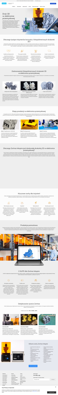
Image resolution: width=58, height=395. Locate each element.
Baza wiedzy (12, 381)
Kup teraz (12, 373)
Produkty (13, 6)
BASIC (36, 310)
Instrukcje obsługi (13, 382)
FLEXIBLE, (33, 310)
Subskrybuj (53, 379)
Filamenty (3, 385)
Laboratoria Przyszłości (14, 377)
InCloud (30, 6)
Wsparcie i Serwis (42, 6)
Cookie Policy (34, 391)
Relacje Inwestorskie (35, 6)
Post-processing (4, 382)
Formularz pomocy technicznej (15, 383)
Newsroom (21, 382)
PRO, (30, 310)
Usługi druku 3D (25, 6)
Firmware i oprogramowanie (14, 384)
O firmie (21, 373)
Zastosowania (19, 6)
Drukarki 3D (4, 373)
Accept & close (51, 392)
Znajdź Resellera (53, 3)
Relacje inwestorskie (23, 381)
